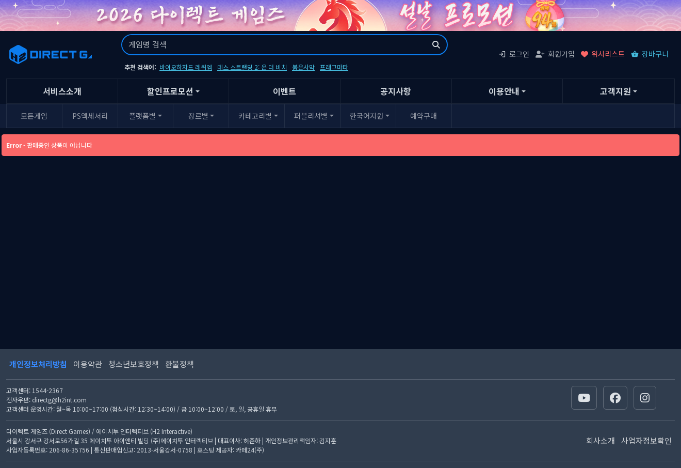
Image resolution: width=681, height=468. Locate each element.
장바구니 (650, 54)
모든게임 (34, 116)
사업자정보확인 (646, 440)
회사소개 (600, 440)
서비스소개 (62, 91)
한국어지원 (366, 116)
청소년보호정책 (133, 363)
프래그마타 (334, 67)
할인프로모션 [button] (170, 91)
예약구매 (423, 116)
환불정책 (179, 363)
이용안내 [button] (504, 91)
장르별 (198, 116)
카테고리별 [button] (255, 116)
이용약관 (87, 363)
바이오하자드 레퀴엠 (185, 67)
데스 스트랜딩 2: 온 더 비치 (252, 67)
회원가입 (555, 54)
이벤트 (284, 91)
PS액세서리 (90, 116)
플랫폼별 (142, 116)
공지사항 (395, 91)
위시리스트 (603, 54)
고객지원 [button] (615, 91)
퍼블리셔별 (311, 116)
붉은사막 (303, 67)
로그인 (513, 54)
